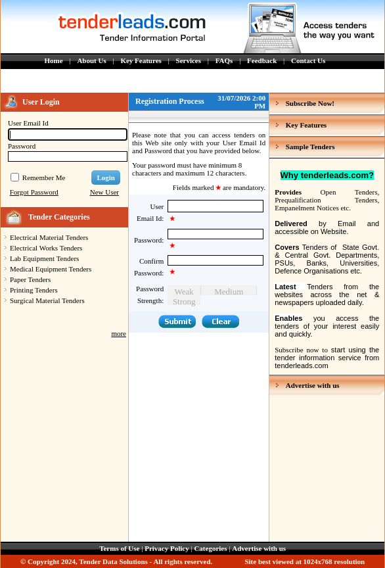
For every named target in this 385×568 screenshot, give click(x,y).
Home (54, 60)
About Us (91, 60)
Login (106, 177)
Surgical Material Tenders (47, 300)
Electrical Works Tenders (46, 248)
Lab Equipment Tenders (44, 258)
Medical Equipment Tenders (50, 269)
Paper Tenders (30, 279)
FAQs (224, 60)
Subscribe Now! (310, 103)
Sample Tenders (310, 147)
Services (188, 60)
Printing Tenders (34, 290)
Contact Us (308, 60)
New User (104, 192)
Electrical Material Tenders (49, 237)
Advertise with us (313, 385)
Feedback (262, 60)
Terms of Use (119, 548)
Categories (210, 548)
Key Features (140, 60)
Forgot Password (34, 192)
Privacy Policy (167, 548)
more (118, 333)
